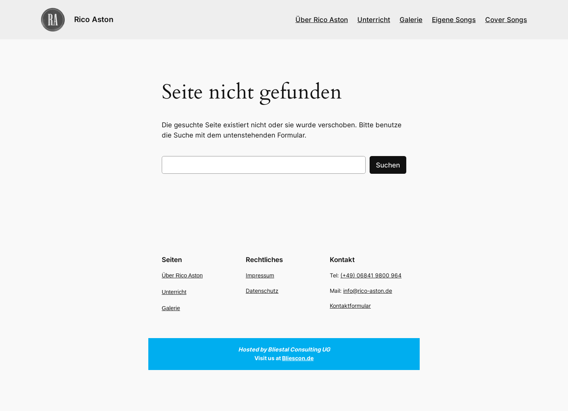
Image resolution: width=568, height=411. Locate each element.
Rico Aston (94, 19)
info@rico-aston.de (367, 290)
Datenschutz (262, 290)
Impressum (260, 275)
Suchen (388, 165)
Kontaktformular (350, 305)
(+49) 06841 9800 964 (371, 275)
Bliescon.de (298, 358)
